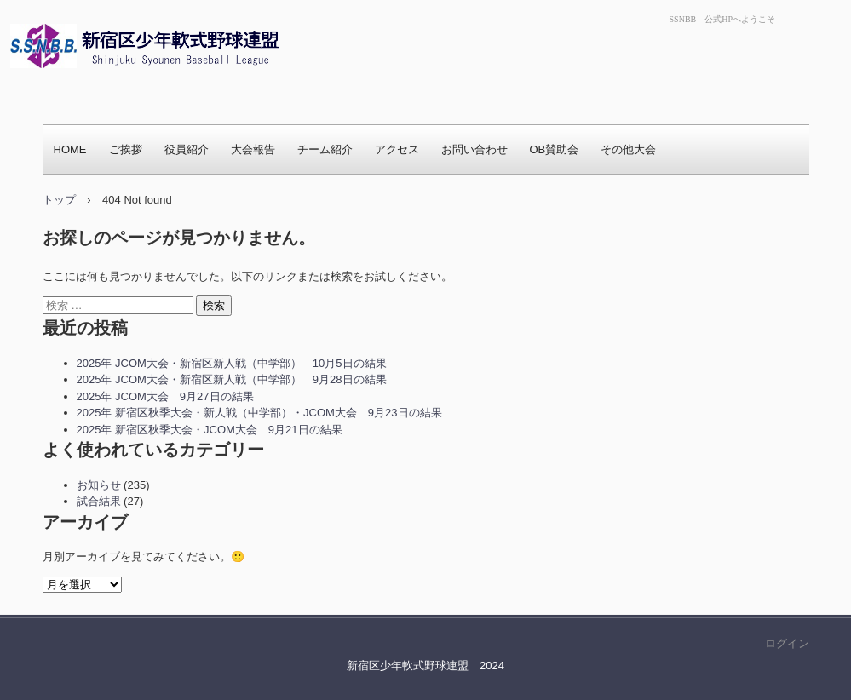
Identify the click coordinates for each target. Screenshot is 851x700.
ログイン (787, 643)
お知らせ (99, 485)
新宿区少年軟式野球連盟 (130, 89)
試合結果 (99, 501)
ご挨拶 (125, 149)
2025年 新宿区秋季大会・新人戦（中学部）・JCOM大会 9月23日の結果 (259, 412)
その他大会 (628, 149)
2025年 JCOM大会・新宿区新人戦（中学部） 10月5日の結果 (232, 363)
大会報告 (253, 149)
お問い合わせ (474, 149)
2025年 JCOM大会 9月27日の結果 (165, 396)
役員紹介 (186, 149)
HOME (70, 149)
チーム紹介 (325, 149)
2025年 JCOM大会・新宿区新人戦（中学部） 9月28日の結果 (232, 379)
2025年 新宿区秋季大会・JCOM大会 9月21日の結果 (209, 429)
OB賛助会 (554, 149)
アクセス (397, 149)
